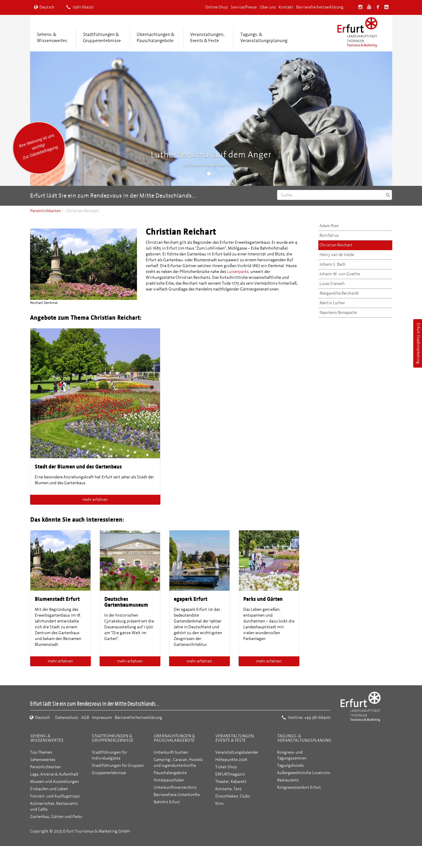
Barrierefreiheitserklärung (319, 7)
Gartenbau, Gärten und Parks (56, 816)
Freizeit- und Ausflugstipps (55, 796)
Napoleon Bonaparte (338, 312)
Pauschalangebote (170, 772)
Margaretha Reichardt (339, 293)
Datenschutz (66, 717)
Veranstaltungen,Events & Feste (207, 37)
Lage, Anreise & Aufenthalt (54, 774)
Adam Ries (328, 225)
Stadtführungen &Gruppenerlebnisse (102, 37)
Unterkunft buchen (171, 752)
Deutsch (44, 7)
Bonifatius (329, 235)
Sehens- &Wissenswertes (52, 37)
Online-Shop (216, 7)
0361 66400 (79, 7)
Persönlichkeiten (45, 210)
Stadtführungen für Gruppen (118, 765)
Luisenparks (238, 271)
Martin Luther (332, 302)
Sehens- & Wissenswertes (46, 738)
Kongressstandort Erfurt (299, 787)
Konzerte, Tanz (228, 788)
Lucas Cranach (332, 283)
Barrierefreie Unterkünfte (177, 794)
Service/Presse (244, 7)
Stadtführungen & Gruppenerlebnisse (112, 738)
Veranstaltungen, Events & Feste (234, 738)
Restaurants (288, 780)
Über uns (268, 7)
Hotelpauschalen (169, 780)
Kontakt (286, 7)
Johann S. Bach (332, 264)
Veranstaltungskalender (236, 752)
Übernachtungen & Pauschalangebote (174, 738)
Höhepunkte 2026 (231, 759)
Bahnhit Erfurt (167, 802)
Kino (219, 803)
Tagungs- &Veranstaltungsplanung (263, 37)
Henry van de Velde (336, 254)
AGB (85, 717)
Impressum (102, 717)
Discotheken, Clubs (232, 796)
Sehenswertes (42, 759)
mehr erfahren (95, 499)
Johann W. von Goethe (339, 273)
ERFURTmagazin (230, 774)
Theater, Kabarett (230, 781)
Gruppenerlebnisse (109, 772)
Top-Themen (41, 752)
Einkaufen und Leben (49, 788)
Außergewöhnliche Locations (303, 772)
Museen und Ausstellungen (54, 781)
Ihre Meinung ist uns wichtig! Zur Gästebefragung (38, 146)
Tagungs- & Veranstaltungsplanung (304, 738)
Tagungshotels (290, 765)
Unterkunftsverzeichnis (175, 787)
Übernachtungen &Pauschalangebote (155, 37)
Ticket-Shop (226, 766)
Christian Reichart (335, 245)
